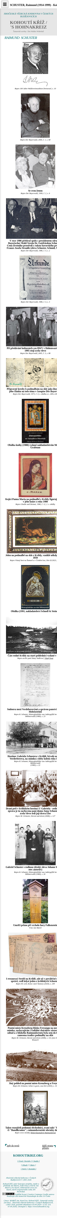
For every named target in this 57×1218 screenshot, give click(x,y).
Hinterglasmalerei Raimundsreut (43, 1133)
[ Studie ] (36, 1161)
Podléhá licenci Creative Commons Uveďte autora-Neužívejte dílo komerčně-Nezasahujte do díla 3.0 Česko (28, 1195)
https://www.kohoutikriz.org (38, 1206)
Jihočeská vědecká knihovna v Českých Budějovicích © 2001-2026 (21, 1179)
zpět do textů (13, 1145)
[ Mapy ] (32, 1165)
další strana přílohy (47, 1146)
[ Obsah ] (25, 1165)
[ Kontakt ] (32, 1169)
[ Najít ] (24, 1169)
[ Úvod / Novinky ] (24, 1161)
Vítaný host (49, 658)
